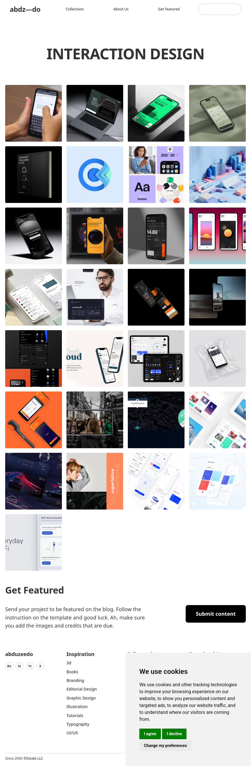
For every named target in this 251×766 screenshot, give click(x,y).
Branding (75, 680)
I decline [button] (174, 733)
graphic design (81, 698)
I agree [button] (150, 733)
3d (68, 663)
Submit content (216, 613)
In (19, 666)
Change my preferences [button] (165, 745)
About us (121, 9)
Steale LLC (34, 758)
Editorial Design (81, 689)
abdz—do (25, 9)
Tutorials (74, 715)
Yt (30, 666)
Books (72, 671)
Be (9, 666)
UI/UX (72, 732)
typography (77, 724)
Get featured (169, 9)
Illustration (77, 706)
